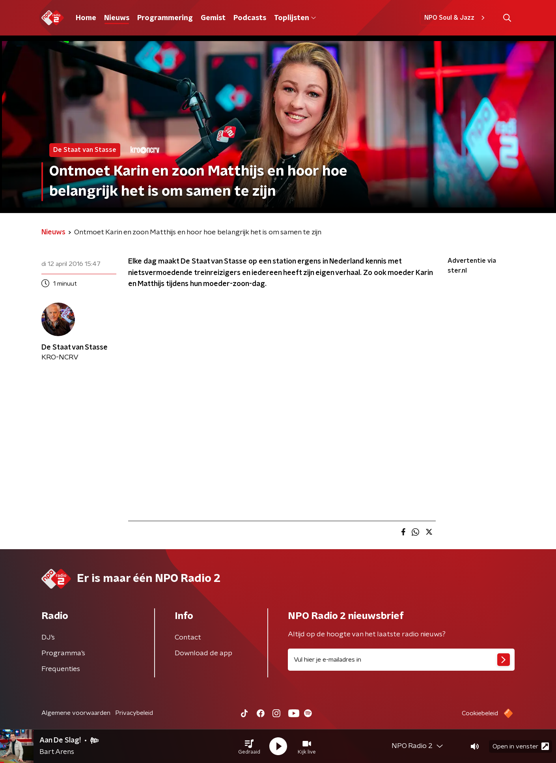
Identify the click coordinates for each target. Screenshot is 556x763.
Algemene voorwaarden (75, 713)
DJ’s (48, 637)
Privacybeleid (134, 713)
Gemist (213, 18)
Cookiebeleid (480, 713)
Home (86, 18)
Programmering (165, 18)
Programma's (63, 653)
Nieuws (116, 18)
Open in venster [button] (521, 746)
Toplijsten (295, 18)
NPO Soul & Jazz (455, 18)
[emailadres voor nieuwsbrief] (401, 660)
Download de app (203, 653)
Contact (188, 637)
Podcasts (249, 18)
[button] (249, 746)
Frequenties (60, 669)
